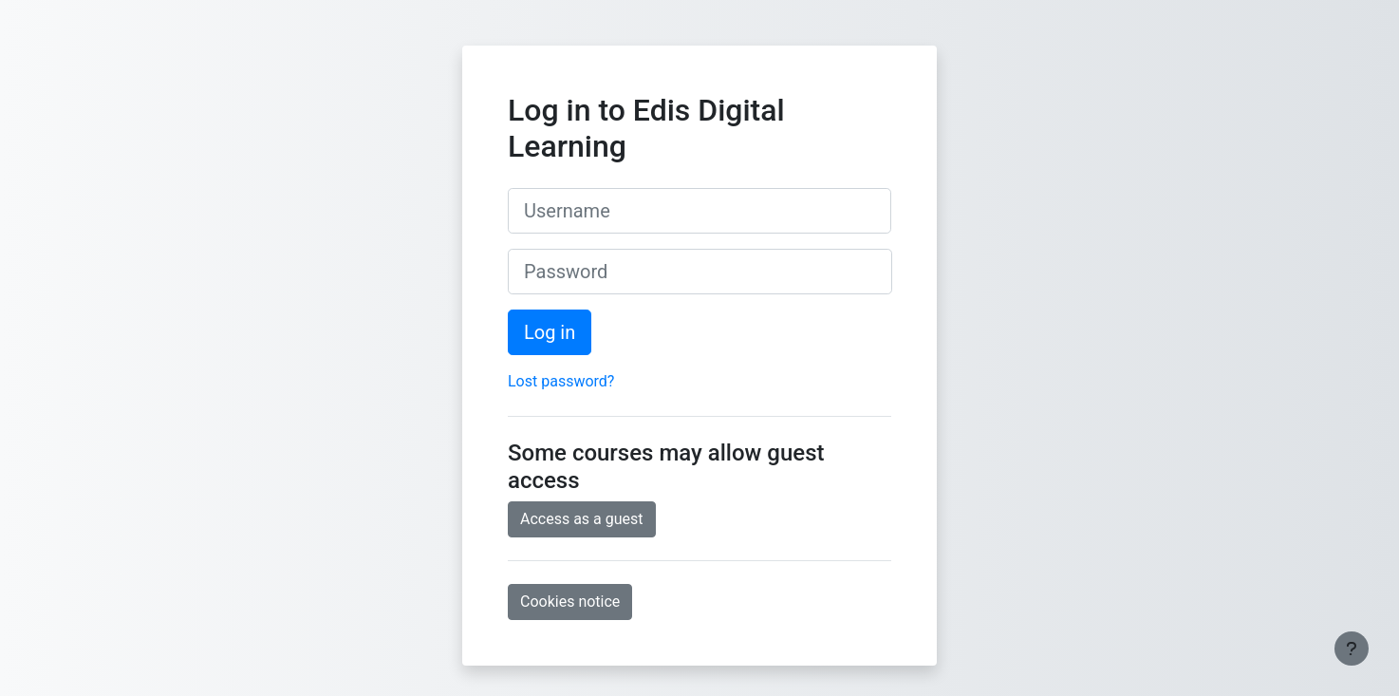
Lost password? (561, 381)
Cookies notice (570, 602)
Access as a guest (582, 519)
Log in (549, 332)
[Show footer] (1351, 648)
